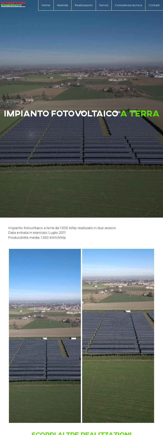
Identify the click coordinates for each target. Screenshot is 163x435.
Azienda (62, 5)
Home (46, 5)
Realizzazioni (84, 5)
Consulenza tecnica (128, 5)
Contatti (154, 5)
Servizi (103, 5)
